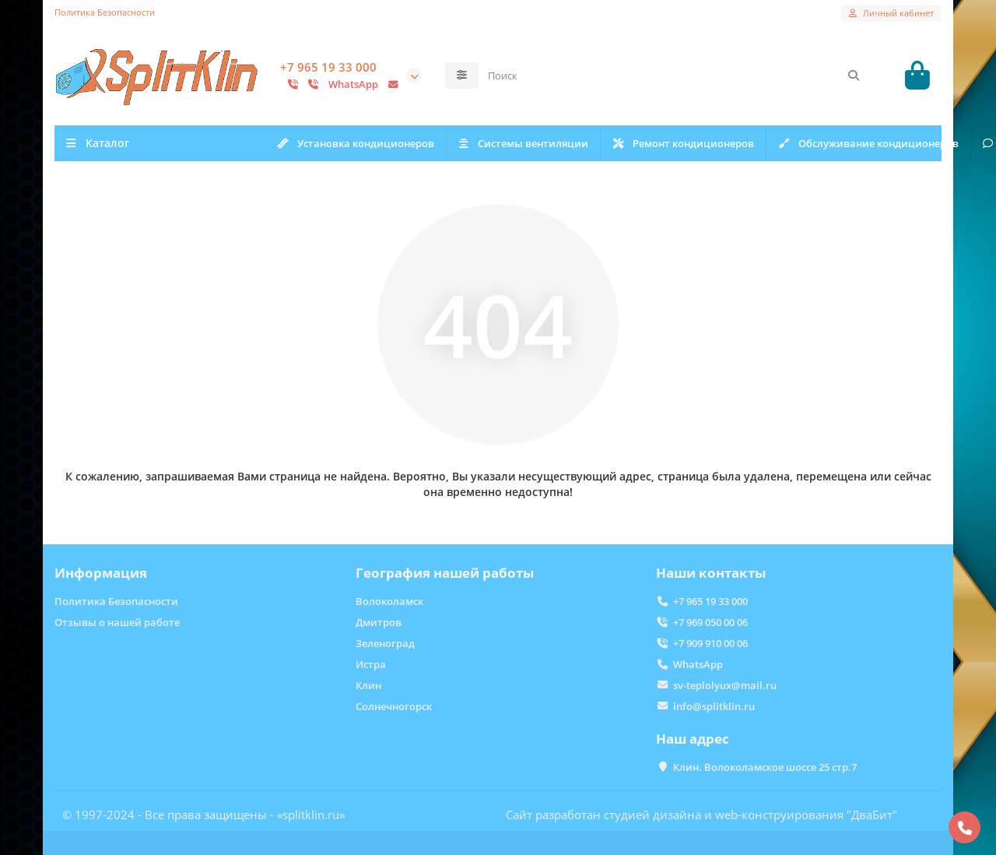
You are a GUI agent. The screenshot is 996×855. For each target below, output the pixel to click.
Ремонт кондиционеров (697, 145)
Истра (371, 664)
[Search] (674, 77)
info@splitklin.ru (714, 706)
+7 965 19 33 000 (328, 69)
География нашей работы (445, 573)
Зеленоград (385, 643)
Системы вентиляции (532, 145)
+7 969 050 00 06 (710, 622)
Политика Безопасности (104, 12)
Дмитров (379, 622)
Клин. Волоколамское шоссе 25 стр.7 (765, 767)
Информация (100, 573)
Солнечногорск (394, 706)
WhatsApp (698, 664)
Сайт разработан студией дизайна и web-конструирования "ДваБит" (701, 814)
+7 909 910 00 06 (710, 643)
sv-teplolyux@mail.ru (725, 685)
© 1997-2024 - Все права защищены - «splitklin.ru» (203, 814)
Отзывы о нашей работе (117, 622)
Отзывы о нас (843, 145)
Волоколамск (389, 601)
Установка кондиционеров (358, 145)
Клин (368, 685)
